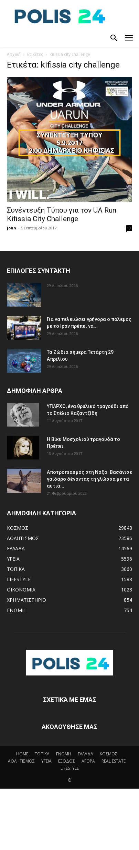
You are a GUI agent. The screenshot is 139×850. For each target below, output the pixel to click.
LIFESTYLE (70, 768)
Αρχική (14, 54)
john (11, 227)
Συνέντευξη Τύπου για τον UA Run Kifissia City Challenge (61, 214)
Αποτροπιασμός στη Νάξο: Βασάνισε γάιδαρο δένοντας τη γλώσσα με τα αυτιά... (89, 479)
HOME (22, 754)
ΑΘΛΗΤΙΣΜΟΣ (21, 761)
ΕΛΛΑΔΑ (85, 754)
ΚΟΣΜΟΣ (108, 754)
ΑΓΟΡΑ (88, 761)
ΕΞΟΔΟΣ (66, 761)
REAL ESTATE (113, 761)
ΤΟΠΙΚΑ (42, 754)
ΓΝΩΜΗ (63, 754)
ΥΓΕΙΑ (46, 761)
